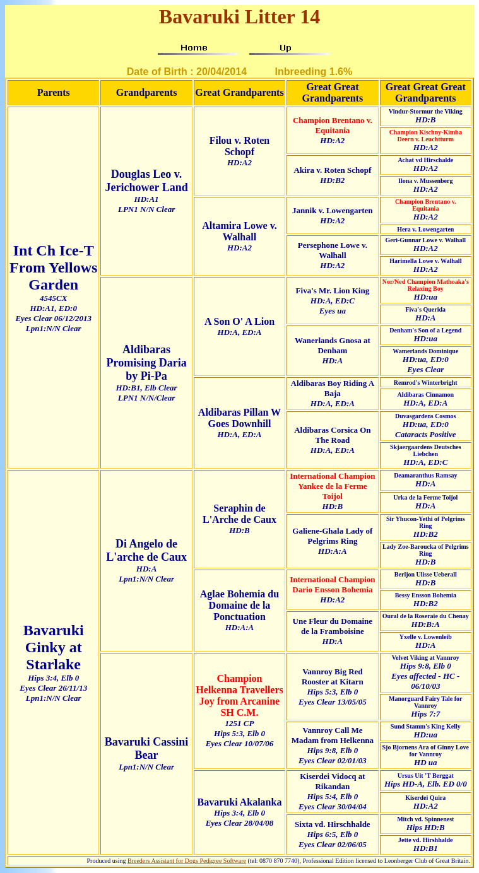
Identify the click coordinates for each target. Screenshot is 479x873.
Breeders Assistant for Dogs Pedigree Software (186, 860)
